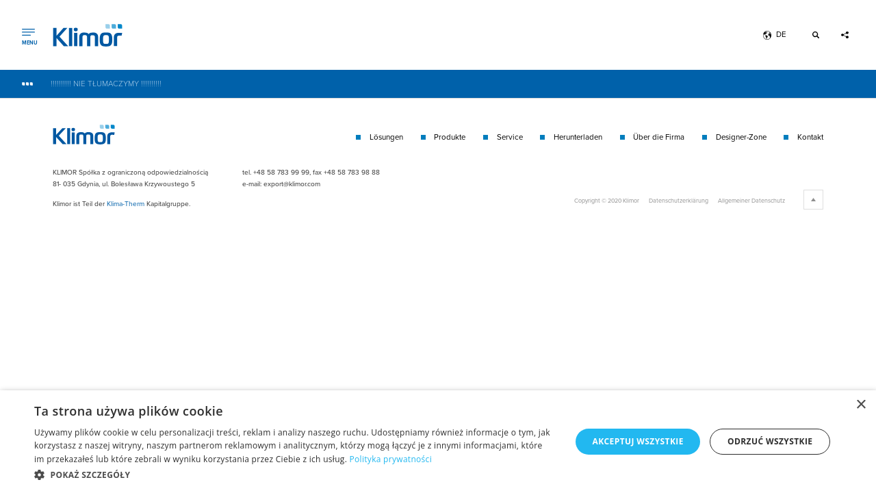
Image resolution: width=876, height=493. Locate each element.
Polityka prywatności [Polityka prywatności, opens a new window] (391, 459)
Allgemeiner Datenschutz (751, 200)
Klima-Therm (125, 203)
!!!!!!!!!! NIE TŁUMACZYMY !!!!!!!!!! (106, 84)
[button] (294, 474)
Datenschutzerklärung (678, 200)
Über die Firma (658, 138)
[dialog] (438, 441)
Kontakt (810, 138)
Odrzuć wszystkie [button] (769, 441)
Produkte (449, 138)
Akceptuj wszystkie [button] (637, 441)
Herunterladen (578, 138)
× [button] (860, 405)
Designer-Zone (741, 138)
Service (510, 138)
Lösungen (386, 138)
